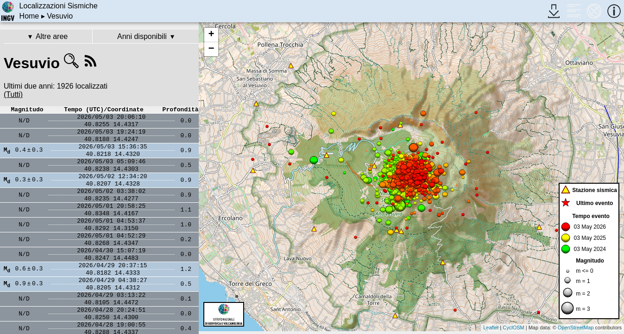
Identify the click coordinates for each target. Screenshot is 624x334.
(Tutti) (13, 94)
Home (29, 16)
